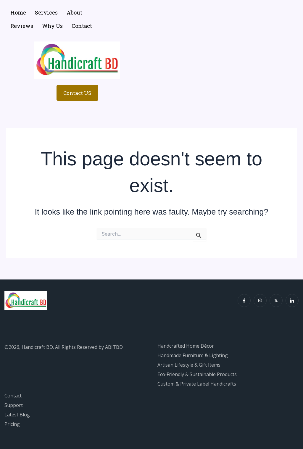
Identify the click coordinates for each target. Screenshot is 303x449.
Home (18, 12)
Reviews (21, 25)
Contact (82, 25)
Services (46, 12)
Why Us (52, 25)
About (74, 12)
